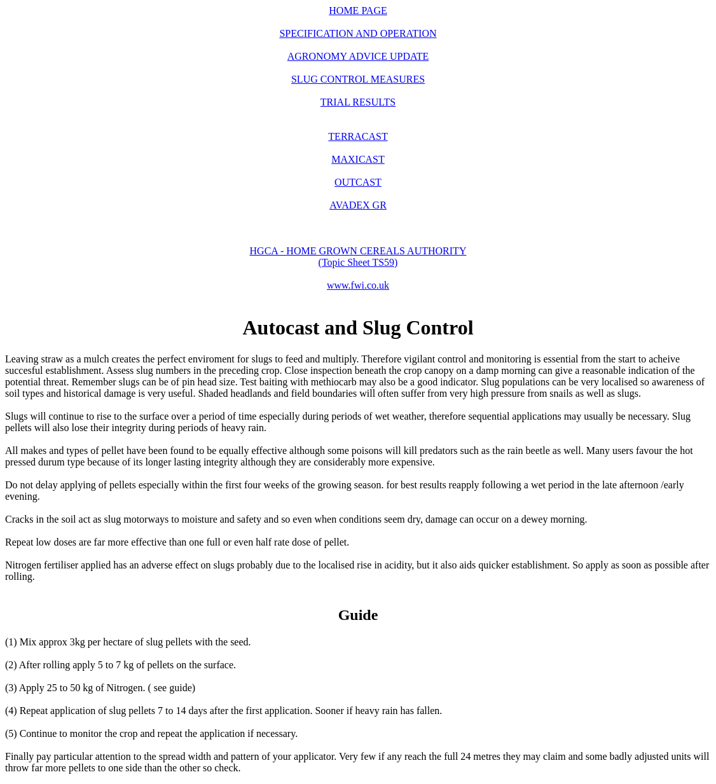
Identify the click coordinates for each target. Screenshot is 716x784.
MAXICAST (358, 159)
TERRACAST (357, 136)
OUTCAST (358, 182)
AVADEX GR (358, 205)
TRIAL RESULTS (358, 102)
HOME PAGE (358, 10)
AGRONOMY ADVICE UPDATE (358, 56)
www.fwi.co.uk (358, 285)
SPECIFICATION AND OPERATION (357, 33)
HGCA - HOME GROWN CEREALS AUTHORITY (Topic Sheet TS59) (358, 256)
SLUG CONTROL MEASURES (358, 79)
